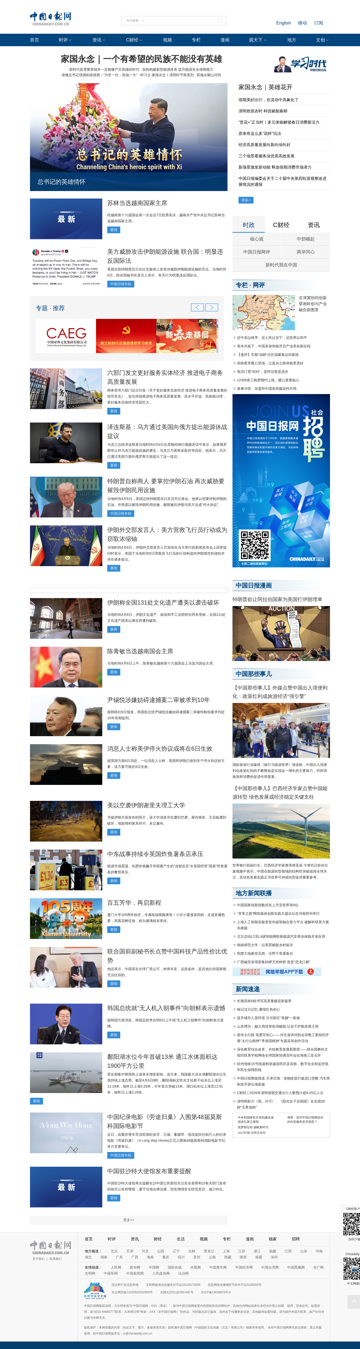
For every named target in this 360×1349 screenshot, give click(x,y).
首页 (34, 39)
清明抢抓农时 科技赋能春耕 (263, 111)
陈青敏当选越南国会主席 (140, 651)
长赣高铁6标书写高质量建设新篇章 (264, 1001)
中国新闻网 (135, 1273)
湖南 (103, 1257)
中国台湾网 (270, 1267)
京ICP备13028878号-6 (216, 1292)
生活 (181, 1239)
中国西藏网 (296, 1267)
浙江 (257, 1251)
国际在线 (175, 1267)
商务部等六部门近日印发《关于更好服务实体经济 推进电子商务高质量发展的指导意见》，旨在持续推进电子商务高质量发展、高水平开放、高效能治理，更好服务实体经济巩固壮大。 (167, 396)
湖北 (88, 1257)
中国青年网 (218, 1267)
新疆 (258, 1257)
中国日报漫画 (254, 585)
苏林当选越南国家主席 (137, 203)
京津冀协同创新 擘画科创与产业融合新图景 (313, 304)
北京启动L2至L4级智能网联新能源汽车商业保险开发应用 (281, 936)
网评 (259, 285)
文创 (320, 39)
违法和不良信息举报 (125, 1285)
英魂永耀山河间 (208, 75)
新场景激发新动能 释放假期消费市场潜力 (275, 167)
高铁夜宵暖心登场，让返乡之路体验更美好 (270, 363)
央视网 (195, 1267)
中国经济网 (244, 1267)
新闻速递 (248, 989)
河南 (319, 1251)
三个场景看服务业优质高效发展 (266, 156)
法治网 (183, 1273)
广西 (134, 1257)
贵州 (196, 1257)
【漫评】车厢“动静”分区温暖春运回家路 (268, 355)
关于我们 (38, 1259)
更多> (246, 200)
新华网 (135, 1267)
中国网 (154, 1267)
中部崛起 (306, 238)
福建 (272, 1251)
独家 (273, 1239)
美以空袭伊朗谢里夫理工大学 (146, 805)
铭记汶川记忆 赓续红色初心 (258, 1009)
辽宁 (176, 1251)
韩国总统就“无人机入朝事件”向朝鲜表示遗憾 (166, 1008)
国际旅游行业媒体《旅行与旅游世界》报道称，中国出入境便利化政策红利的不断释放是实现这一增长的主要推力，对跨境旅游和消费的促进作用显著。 (279, 771)
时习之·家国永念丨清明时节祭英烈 (167, 75)
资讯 (97, 39)
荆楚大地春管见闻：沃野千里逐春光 (265, 953)
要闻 (113, 230)
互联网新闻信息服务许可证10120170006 (173, 1285)
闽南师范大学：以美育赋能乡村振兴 (265, 945)
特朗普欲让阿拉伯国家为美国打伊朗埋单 (277, 599)
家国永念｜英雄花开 (265, 87)
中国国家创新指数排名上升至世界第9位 (267, 905)
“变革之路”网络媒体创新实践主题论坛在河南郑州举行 (278, 913)
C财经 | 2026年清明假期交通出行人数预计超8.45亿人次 (280, 1093)
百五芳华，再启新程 (134, 902)
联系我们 (56, 1259)
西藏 (227, 1257)
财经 (158, 1239)
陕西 (243, 1257)
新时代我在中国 (281, 264)
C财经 (132, 39)
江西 (288, 1251)
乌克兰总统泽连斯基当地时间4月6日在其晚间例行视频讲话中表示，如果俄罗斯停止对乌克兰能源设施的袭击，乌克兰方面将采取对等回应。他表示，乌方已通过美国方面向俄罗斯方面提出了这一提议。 (167, 450)
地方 (291, 39)
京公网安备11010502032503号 (132, 1292)
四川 (181, 1257)
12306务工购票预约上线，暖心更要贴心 (268, 380)
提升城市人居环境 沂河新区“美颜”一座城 (268, 1018)
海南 (150, 1257)
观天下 (255, 39)
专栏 (196, 39)
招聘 (296, 1239)
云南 (212, 1257)
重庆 (165, 1257)
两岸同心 (306, 251)
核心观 (257, 238)
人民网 (116, 1267)
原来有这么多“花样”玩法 (259, 133)
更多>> (128, 1220)
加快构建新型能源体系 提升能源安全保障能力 (177, 69)
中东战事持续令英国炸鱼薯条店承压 (155, 854)
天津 (129, 1251)
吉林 (191, 1251)
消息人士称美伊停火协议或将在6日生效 (159, 748)
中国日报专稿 (120, 284)
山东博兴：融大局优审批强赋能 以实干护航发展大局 (277, 1026)
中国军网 (111, 1273)
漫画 (225, 39)
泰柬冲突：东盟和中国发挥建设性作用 (266, 389)
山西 (160, 1251)
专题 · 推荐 (50, 308)
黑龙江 (209, 1251)
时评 (63, 39)
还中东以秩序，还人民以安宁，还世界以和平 (272, 338)
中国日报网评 (256, 251)
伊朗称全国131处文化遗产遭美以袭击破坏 (163, 602)
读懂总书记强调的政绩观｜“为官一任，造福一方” (99, 75)
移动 (302, 22)
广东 (119, 1257)
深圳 (274, 1257)
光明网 (90, 1273)
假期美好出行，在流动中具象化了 (268, 100)
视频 (167, 39)
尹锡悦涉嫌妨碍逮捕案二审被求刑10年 (158, 699)
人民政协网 (161, 1273)
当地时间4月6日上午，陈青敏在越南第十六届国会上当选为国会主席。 (161, 663)
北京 (114, 1251)
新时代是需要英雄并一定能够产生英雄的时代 (104, 69)
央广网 (318, 1267)
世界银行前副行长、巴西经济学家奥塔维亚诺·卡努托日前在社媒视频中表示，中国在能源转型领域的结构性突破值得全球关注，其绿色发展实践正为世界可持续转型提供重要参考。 (280, 871)
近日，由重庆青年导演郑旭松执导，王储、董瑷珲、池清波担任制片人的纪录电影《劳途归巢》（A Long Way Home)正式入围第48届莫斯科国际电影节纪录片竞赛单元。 (166, 1140)
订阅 (318, 22)
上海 (226, 1251)
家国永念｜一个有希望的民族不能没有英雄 (141, 59)
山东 (303, 1251)
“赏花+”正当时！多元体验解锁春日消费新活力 (279, 122)
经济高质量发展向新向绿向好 (264, 145)
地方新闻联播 (254, 893)
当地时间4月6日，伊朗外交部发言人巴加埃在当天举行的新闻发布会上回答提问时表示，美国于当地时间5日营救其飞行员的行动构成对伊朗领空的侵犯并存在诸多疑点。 (167, 553)
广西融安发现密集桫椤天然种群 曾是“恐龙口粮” (273, 962)
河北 (145, 1251)
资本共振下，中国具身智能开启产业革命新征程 (273, 346)
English (283, 22)
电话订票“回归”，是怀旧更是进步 (262, 372)
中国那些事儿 (254, 674)
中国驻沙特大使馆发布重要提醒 (149, 1171)
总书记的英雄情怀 (62, 181)
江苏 (241, 1251)
